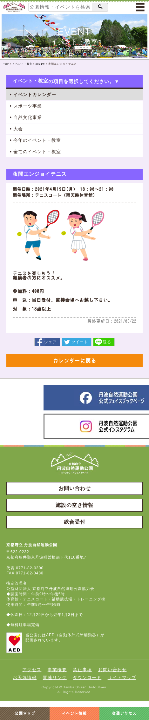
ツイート (79, 342)
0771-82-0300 (30, 568)
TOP (6, 63)
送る (107, 342)
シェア (50, 342)
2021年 (40, 63)
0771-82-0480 (30, 573)
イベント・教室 (22, 63)
